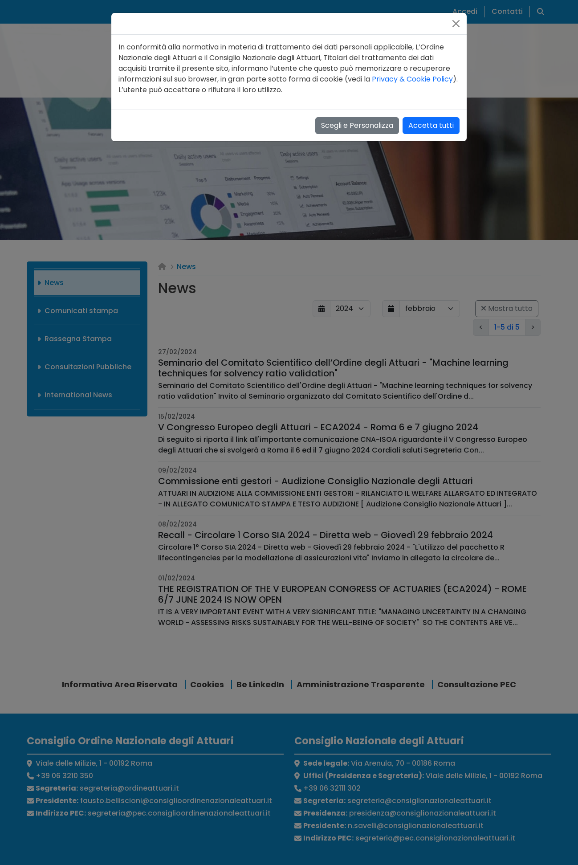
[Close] (456, 23)
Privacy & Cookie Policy (412, 79)
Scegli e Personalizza (357, 125)
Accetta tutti (431, 125)
